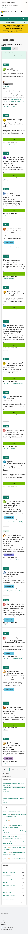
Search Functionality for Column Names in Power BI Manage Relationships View (13, 159)
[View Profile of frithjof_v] (5, 820)
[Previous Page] (2, 768)
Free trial (9, 69)
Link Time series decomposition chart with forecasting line (14, 745)
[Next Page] (10, 771)
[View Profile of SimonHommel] (6, 814)
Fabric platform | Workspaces (10, 889)
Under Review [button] (9, 242)
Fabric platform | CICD (17, 521)
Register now (17, 31)
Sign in (13, 18)
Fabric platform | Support (17, 383)
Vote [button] (6, 65)
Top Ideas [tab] (11, 53)
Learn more (4, 7)
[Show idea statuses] (18, 55)
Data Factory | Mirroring (9, 278)
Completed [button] (9, 555)
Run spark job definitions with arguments (15, 573)
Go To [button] (23, 18)
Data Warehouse (7, 892)
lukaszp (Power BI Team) (8, 86)
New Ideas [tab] (18, 53)
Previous (19, 902)
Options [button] (14, 49)
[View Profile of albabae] (5, 831)
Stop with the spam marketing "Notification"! (15, 293)
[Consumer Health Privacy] (14, 929)
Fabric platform (7, 383)
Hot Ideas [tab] (5, 53)
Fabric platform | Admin (9, 899)
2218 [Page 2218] (7, 773)
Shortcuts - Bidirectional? (15, 430)
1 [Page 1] (4, 770)
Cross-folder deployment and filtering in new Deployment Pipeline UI (13, 503)
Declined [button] (7, 84)
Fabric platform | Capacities (10, 106)
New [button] (14, 139)
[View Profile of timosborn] (5, 841)
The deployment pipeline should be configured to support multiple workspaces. (13, 606)
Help (18, 18)
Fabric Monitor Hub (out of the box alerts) (13, 795)
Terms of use (3, 922)
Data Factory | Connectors (9, 872)
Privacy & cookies (4, 919)
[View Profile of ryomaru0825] (6, 836)
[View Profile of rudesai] (4, 811)
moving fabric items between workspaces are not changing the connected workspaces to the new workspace (13, 539)
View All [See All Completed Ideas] (5, 802)
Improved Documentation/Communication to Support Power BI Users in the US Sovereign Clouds (14, 465)
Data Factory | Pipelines (9, 144)
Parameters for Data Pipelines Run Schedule (14, 230)
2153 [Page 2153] (23, 770)
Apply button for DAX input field (14, 397)
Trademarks (3, 924)
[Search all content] (16, 22)
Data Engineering (7, 879)
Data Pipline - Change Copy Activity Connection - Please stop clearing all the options (14, 122)
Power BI (5, 179)
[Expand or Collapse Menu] (2, 15)
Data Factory (6, 247)
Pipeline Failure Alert (8, 791)
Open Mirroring (12, 260)
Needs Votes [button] (8, 759)
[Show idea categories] (7, 55)
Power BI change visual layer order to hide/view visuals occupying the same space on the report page (13, 328)
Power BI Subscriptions (14, 811)
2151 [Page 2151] (12, 770)
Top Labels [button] (5, 865)
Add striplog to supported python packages (11, 195)
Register (7, 18)
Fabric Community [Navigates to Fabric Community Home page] (16, 12)
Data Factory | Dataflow (9, 895)
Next (25, 902)
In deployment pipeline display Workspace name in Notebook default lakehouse (14, 640)
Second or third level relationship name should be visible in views (13, 709)
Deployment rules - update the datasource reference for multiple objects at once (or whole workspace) (13, 674)
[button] (6, 48)
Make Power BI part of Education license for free (15, 364)
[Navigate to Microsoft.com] (5, 12)
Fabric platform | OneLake (9, 448)
